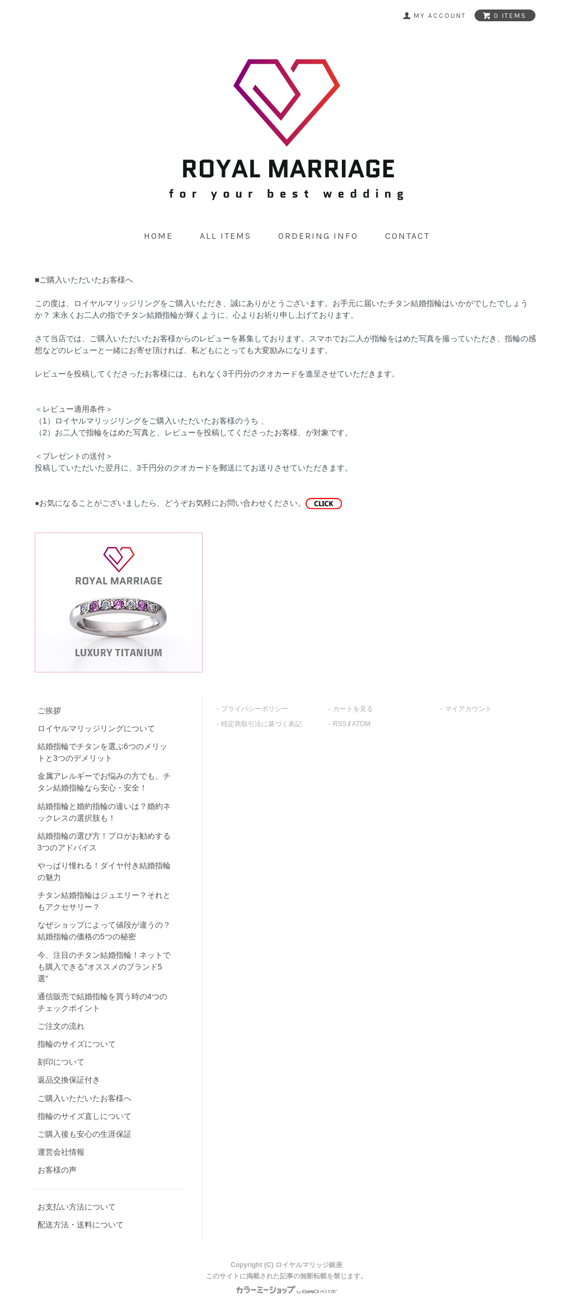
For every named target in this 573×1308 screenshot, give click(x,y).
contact (407, 235)
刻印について (60, 1061)
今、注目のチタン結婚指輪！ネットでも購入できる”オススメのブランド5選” (104, 967)
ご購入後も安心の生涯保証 (84, 1134)
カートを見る (353, 709)
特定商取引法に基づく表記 (261, 724)
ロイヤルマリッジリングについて (96, 728)
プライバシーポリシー (254, 709)
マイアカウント (468, 709)
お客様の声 (57, 1169)
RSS (340, 724)
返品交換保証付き (68, 1079)
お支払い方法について (76, 1206)
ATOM (361, 724)
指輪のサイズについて (76, 1043)
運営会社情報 (60, 1151)
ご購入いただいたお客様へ (84, 1098)
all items (225, 235)
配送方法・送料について (80, 1224)
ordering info (318, 235)
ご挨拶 (49, 710)
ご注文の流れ (60, 1026)
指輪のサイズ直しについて (84, 1116)
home (158, 235)
